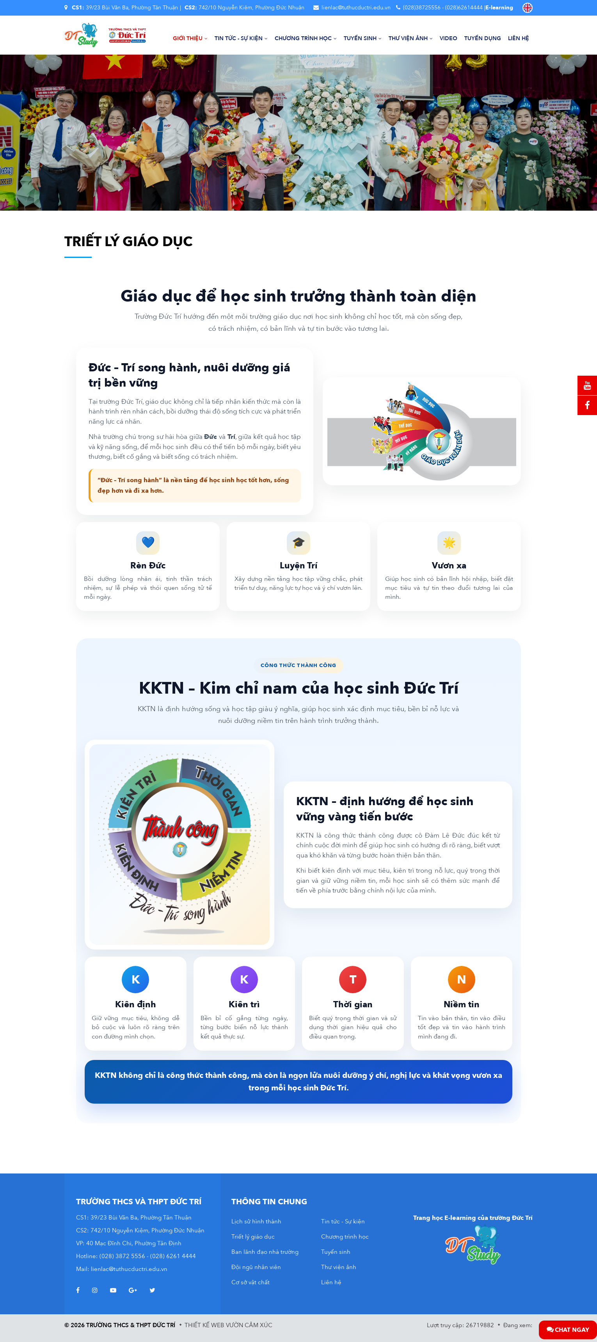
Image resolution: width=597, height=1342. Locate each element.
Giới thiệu (190, 38)
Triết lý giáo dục (253, 1237)
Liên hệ (518, 38)
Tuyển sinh (363, 38)
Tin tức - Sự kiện (241, 38)
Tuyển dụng (482, 38)
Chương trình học (306, 38)
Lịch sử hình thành (256, 1221)
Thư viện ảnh (411, 38)
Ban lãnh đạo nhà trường (264, 1252)
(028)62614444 (464, 7)
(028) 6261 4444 (173, 1256)
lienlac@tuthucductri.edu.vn (356, 7)
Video (448, 38)
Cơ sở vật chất (250, 1282)
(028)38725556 (422, 7)
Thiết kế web (204, 1325)
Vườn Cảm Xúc (249, 1325)
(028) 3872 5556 (122, 1256)
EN (527, 8)
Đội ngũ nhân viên (256, 1267)
